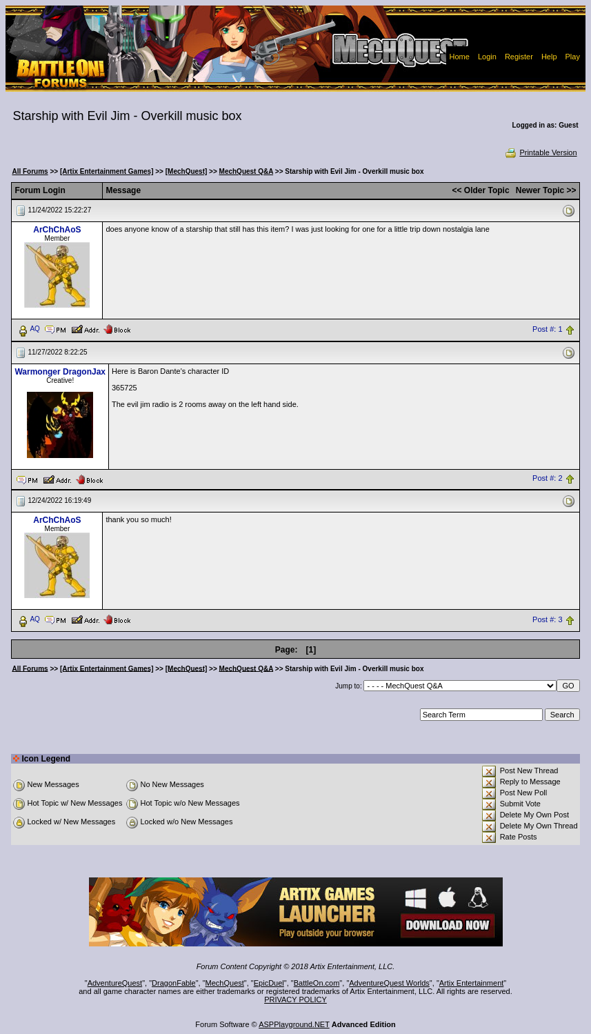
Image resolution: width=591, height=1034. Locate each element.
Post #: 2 (547, 479)
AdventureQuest (115, 983)
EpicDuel (269, 983)
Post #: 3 (547, 619)
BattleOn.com (317, 983)
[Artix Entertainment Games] (107, 171)
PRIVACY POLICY (295, 999)
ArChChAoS (57, 230)
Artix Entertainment (471, 983)
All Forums (30, 171)
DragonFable (174, 983)
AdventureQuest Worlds (389, 983)
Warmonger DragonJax (60, 372)
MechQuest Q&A (246, 171)
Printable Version (540, 152)
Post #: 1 (547, 329)
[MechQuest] (187, 171)
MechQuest (225, 983)
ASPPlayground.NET (294, 1024)
